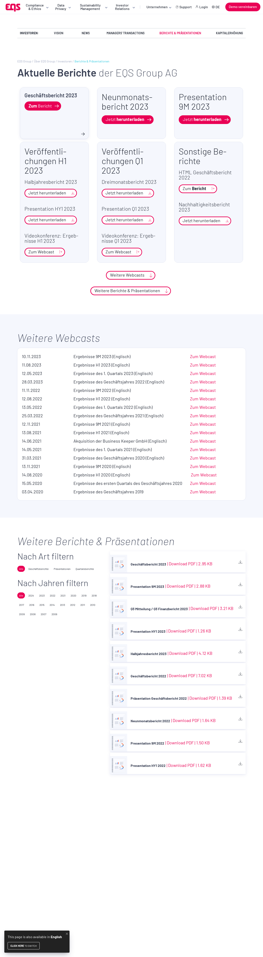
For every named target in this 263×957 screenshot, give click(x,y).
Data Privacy (60, 7)
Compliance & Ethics (35, 7)
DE (218, 7)
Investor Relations (122, 7)
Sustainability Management (90, 7)
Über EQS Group (44, 61)
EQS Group (24, 61)
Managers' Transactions (125, 33)
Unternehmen (157, 7)
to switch (23, 945)
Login (203, 7)
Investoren (65, 61)
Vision (58, 33)
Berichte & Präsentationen (180, 33)
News (86, 33)
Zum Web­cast (203, 356)
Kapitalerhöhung (229, 33)
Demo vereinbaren (243, 7)
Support (185, 7)
